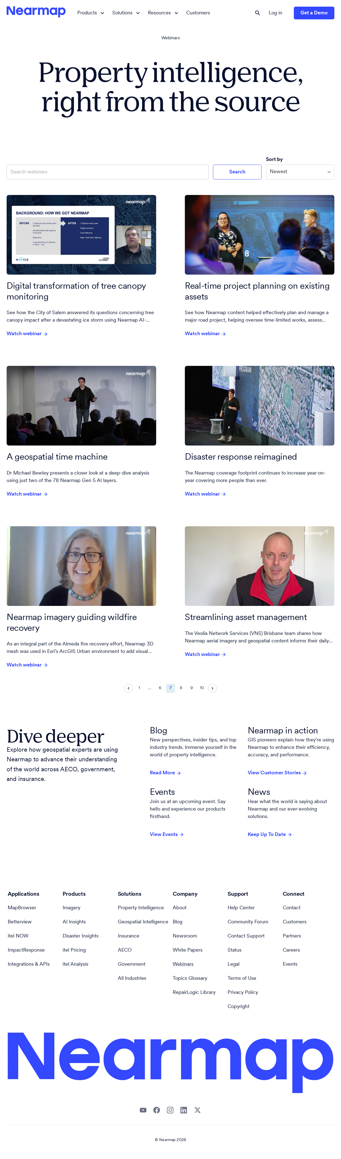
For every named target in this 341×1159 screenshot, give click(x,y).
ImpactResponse (26, 950)
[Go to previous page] (128, 688)
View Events (167, 834)
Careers (291, 950)
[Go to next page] (212, 688)
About (180, 908)
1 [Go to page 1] (139, 688)
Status (234, 950)
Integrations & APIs (29, 964)
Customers (198, 13)
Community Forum (248, 922)
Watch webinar (27, 334)
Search (237, 172)
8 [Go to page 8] (181, 688)
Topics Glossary (190, 978)
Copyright (238, 1006)
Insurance (128, 936)
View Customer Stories (277, 773)
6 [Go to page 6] (160, 688)
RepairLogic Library (194, 992)
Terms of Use (242, 978)
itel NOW (18, 936)
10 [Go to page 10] (202, 688)
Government (131, 964)
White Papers (188, 950)
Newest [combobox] (278, 171)
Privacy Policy (243, 992)
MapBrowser (22, 908)
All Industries (132, 978)
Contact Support (246, 936)
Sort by (275, 159)
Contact (291, 908)
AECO (125, 950)
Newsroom (185, 936)
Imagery (71, 908)
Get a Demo (314, 13)
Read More (166, 773)
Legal (233, 964)
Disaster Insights (80, 936)
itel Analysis (75, 964)
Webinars (170, 38)
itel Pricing (74, 950)
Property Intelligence (141, 908)
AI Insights (74, 922)
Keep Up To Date (270, 834)
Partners (292, 936)
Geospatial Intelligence (143, 922)
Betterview (20, 922)
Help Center (241, 908)
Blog (177, 922)
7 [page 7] (170, 688)
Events (290, 964)
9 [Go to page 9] (191, 688)
